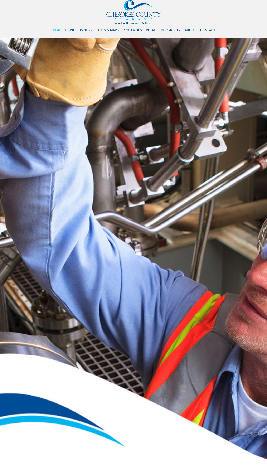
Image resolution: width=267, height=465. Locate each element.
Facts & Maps (107, 30)
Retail (151, 30)
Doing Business (78, 30)
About (190, 30)
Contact (207, 30)
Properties (132, 30)
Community (171, 30)
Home (56, 30)
